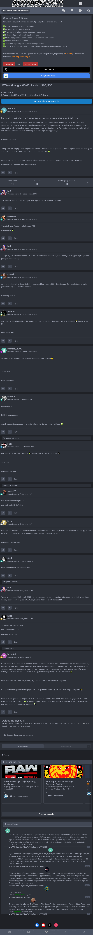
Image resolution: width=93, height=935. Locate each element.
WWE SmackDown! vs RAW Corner (34, 95)
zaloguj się (81, 723)
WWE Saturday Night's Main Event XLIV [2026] (28, 914)
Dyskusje (32, 787)
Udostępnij (23, 746)
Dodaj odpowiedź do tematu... (18, 735)
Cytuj (16, 172)
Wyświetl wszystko (46, 814)
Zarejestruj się (30, 64)
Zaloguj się (9, 64)
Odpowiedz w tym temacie (46, 101)
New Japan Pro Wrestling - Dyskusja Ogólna (59, 782)
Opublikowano (22, 111)
